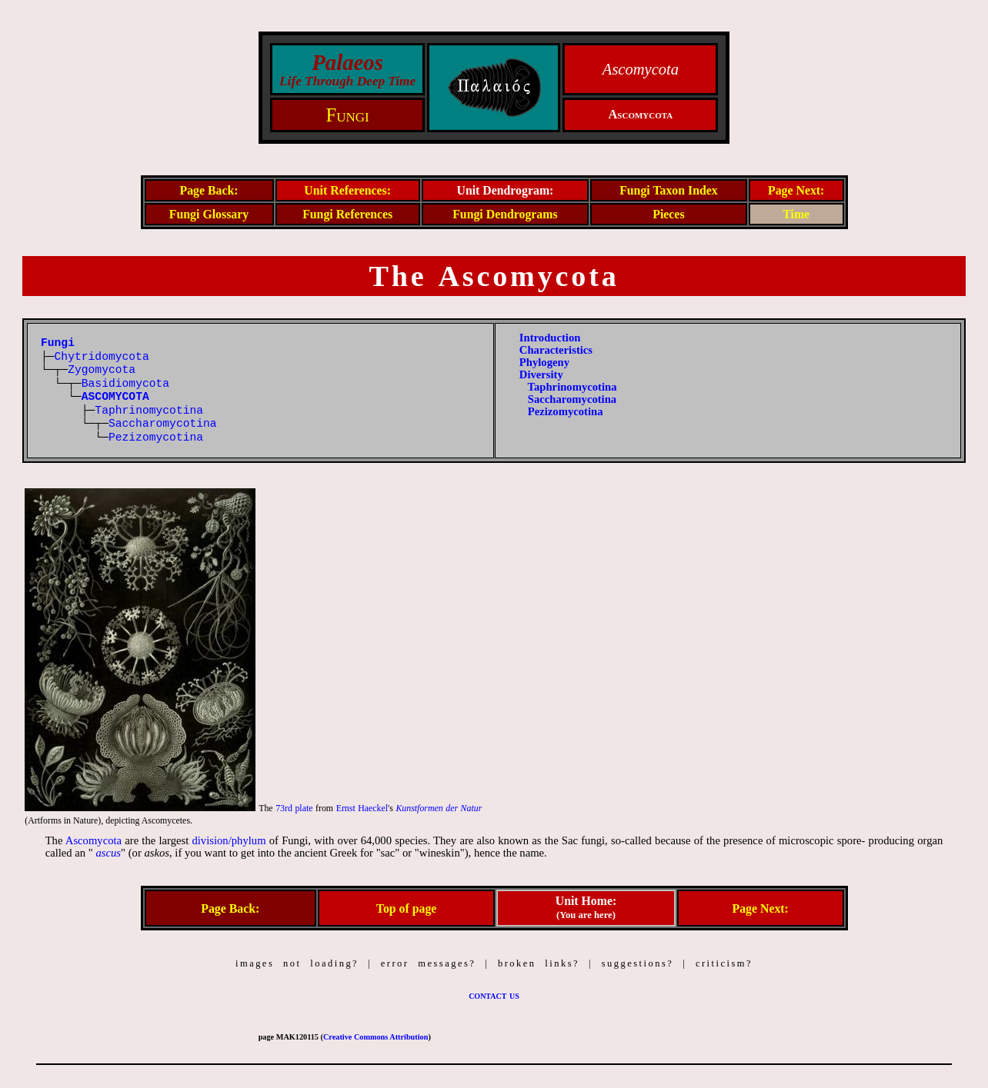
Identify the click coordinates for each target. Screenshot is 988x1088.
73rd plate (293, 808)
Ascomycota (93, 840)
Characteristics (555, 350)
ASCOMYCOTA (115, 397)
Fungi (347, 115)
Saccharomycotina (162, 424)
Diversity (541, 374)
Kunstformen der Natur (439, 808)
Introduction (550, 337)
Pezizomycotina (155, 437)
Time (796, 214)
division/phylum (228, 840)
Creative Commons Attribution (375, 1037)
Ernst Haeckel (362, 808)
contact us (494, 995)
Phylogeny (544, 362)
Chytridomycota (102, 357)
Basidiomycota (125, 384)
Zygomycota (101, 370)
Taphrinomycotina (149, 410)
